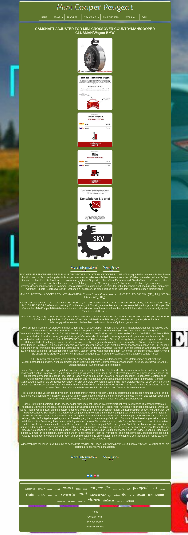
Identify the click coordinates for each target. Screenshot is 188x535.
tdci (85, 489)
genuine (81, 501)
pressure (120, 501)
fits (108, 487)
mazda (49, 489)
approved (30, 489)
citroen (94, 499)
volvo (131, 495)
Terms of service (95, 526)
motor (122, 489)
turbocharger (97, 494)
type (109, 496)
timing (68, 488)
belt (128, 489)
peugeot (140, 487)
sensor (41, 488)
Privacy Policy (95, 521)
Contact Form (94, 516)
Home (95, 511)
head (78, 488)
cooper (96, 487)
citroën (162, 489)
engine (141, 494)
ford (153, 488)
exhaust (130, 500)
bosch (56, 495)
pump (159, 494)
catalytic (120, 494)
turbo (40, 494)
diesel (114, 489)
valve (50, 495)
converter (68, 494)
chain (30, 494)
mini (82, 493)
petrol (57, 489)
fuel (150, 494)
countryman (60, 501)
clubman (108, 500)
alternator (71, 501)
